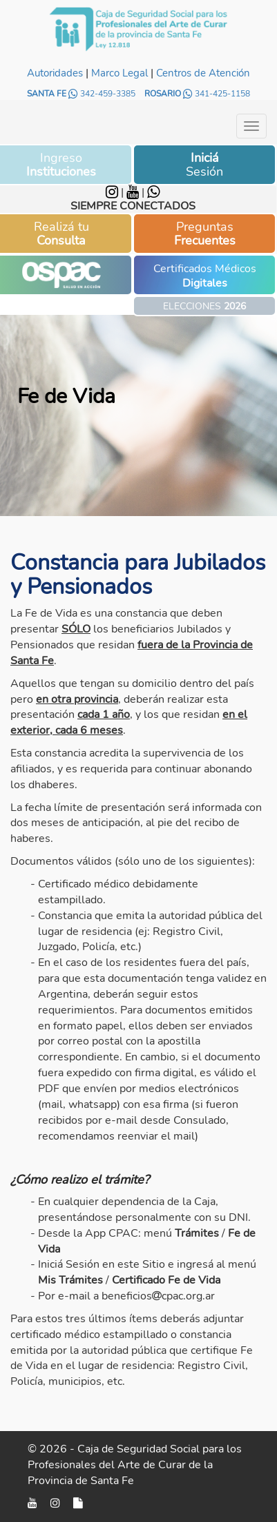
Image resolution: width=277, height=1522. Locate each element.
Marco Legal (119, 73)
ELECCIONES (204, 306)
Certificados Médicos (204, 276)
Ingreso (61, 165)
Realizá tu (61, 233)
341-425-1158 (216, 93)
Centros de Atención (203, 73)
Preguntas (205, 233)
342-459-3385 (102, 93)
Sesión (204, 165)
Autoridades (55, 73)
